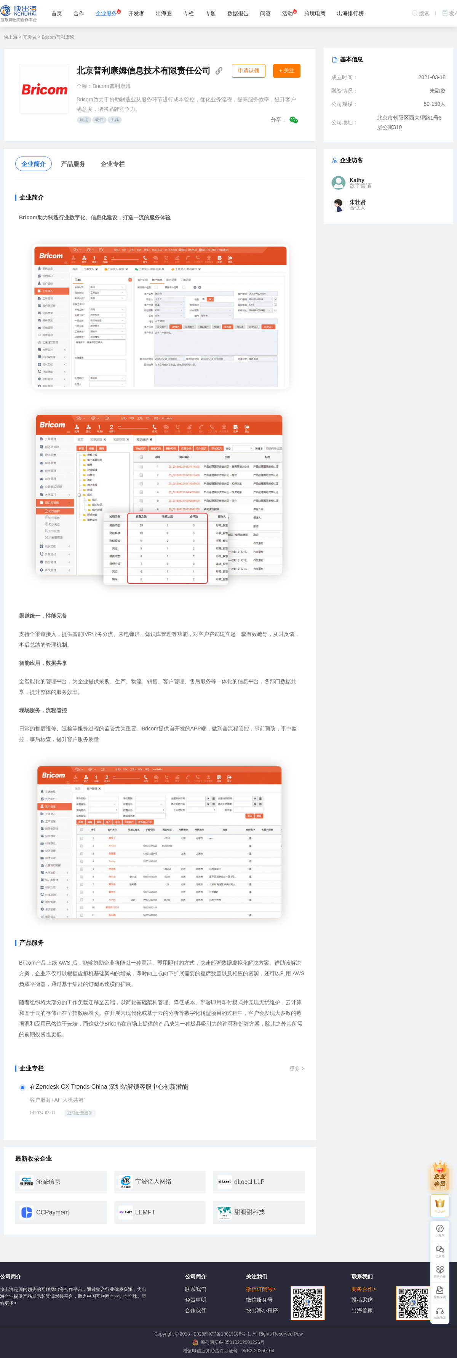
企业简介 (33, 164)
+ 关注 (286, 70)
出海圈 (164, 13)
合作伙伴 (195, 1310)
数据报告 (238, 13)
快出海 (11, 37)
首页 (56, 13)
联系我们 (195, 1289)
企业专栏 (113, 164)
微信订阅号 (285, 1289)
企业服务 (108, 12)
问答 (265, 13)
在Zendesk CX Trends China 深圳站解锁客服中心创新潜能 (109, 1086)
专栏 (188, 13)
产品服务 (73, 164)
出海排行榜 (350, 13)
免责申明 (195, 1300)
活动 (289, 12)
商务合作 (391, 1289)
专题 (210, 13)
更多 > (297, 1067)
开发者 (136, 13)
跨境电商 (315, 13)
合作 (79, 13)
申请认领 (248, 70)
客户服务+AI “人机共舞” (58, 1100)
